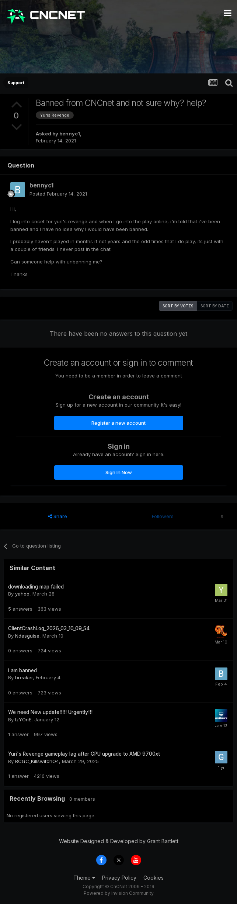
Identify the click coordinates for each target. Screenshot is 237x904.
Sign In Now (118, 472)
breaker (24, 677)
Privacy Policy (119, 877)
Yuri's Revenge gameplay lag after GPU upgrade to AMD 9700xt (84, 754)
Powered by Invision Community (119, 893)
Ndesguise (27, 636)
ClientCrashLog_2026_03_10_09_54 (49, 628)
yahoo (22, 594)
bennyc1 (69, 134)
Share (57, 516)
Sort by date (215, 306)
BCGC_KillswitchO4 (37, 761)
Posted (58, 194)
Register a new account (118, 423)
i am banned (22, 670)
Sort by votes (178, 306)
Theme (84, 877)
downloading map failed (36, 587)
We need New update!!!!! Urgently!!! (50, 712)
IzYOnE (23, 719)
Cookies (153, 877)
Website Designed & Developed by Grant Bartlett (118, 841)
